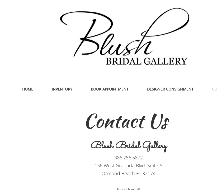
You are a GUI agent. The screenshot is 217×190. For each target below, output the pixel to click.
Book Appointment (110, 89)
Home (27, 89)
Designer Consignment (170, 89)
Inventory (62, 89)
